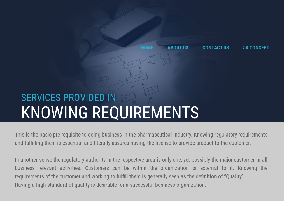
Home (147, 48)
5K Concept (256, 48)
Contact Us (215, 48)
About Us (177, 48)
